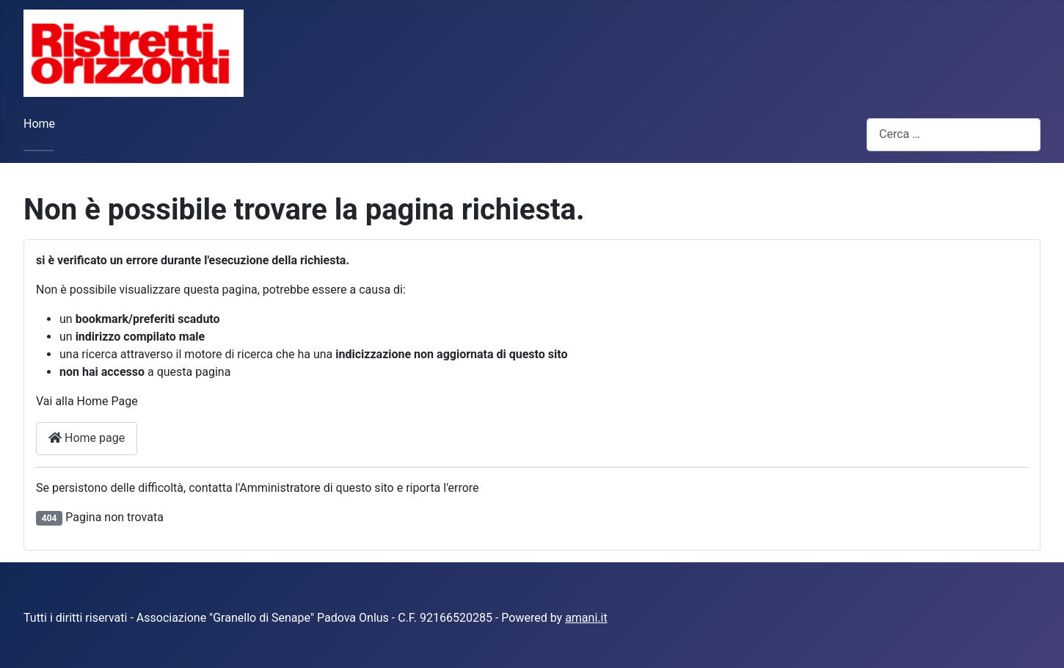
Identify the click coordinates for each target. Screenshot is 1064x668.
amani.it (586, 618)
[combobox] (954, 134)
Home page (86, 438)
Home (39, 124)
